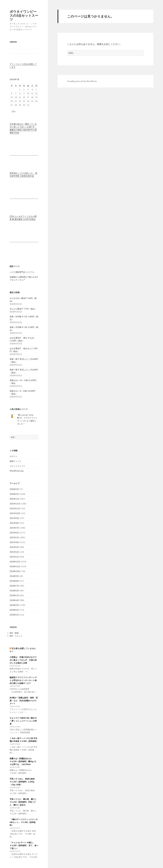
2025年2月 (14, 552)
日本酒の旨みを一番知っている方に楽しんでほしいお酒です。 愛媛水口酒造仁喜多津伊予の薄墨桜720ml (23, 128)
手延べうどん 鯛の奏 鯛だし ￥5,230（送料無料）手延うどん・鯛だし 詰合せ (23, 802)
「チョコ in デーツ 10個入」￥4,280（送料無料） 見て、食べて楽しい (24, 845)
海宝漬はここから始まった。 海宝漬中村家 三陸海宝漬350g (23, 174)
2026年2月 (14, 494)
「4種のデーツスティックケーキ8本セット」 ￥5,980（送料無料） (24, 822)
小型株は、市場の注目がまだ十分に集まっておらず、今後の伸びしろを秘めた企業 (23, 660)
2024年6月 (14, 590)
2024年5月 (14, 595)
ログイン (13, 456)
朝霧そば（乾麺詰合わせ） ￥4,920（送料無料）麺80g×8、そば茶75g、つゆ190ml (24, 761)
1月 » (14, 111)
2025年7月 (14, 527)
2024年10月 (15, 571)
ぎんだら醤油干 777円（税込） (23, 308)
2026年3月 (14, 489)
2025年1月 (14, 556)
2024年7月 (14, 585)
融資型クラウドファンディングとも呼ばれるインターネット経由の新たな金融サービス (23, 680)
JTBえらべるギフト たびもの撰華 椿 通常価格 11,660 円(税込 (23, 218)
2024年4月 (14, 600)
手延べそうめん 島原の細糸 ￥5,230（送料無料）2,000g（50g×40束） (23, 781)
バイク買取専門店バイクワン (22, 272)
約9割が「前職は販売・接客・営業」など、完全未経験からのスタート (24, 700)
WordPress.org (17, 470)
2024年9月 (14, 576)
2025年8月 (14, 523)
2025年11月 (15, 508)
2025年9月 (14, 518)
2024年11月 (15, 566)
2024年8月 (14, 581)
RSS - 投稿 (14, 633)
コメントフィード (17, 466)
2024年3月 (14, 605)
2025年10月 (15, 513)
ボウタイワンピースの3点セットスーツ (24, 15)
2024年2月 (14, 610)
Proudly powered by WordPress (82, 81)
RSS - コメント (16, 636)
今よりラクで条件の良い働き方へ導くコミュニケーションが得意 (23, 721)
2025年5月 (14, 537)
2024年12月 (15, 561)
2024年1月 (14, 614)
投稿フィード (15, 461)
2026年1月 (14, 499)
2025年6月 (14, 532)
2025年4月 (14, 542)
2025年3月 (14, 547)
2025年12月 (15, 503)
